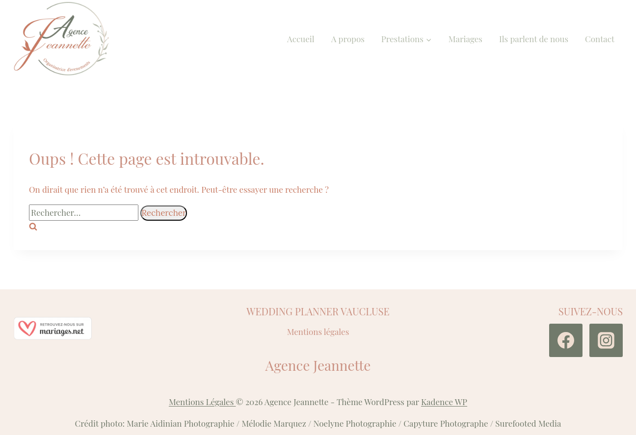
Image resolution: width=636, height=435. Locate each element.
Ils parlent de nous (533, 38)
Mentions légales (318, 331)
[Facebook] (566, 340)
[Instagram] (606, 340)
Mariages (465, 38)
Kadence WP (444, 401)
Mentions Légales (202, 401)
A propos (348, 38)
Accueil (301, 38)
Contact (599, 38)
